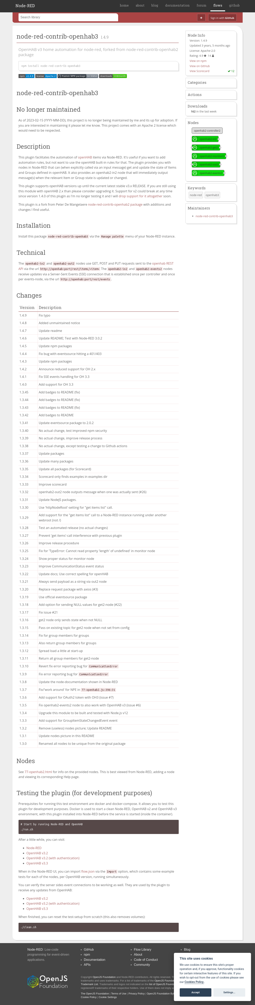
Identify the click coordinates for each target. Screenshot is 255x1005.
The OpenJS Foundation (95, 993)
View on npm (198, 61)
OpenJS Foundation (104, 977)
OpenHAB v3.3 (37, 863)
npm (87, 954)
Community (142, 964)
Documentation (94, 959)
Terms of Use (119, 993)
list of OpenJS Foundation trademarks (171, 984)
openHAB (85, 157)
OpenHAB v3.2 (37, 853)
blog (154, 5)
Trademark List (89, 984)
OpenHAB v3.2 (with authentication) (52, 858)
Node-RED (25, 5)
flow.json (88, 871)
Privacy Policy (136, 993)
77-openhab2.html (38, 772)
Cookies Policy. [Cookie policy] (194, 982)
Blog (187, 949)
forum (201, 5)
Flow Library (142, 949)
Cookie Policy (89, 997)
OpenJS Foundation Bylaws (163, 993)
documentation (177, 5)
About (138, 954)
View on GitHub (200, 66)
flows (217, 5)
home (124, 5)
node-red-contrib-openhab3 (214, 216)
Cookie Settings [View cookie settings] (108, 997)
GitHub (89, 949)
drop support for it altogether (141, 196)
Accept (195, 992)
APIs (87, 964)
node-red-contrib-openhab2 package (115, 204)
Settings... (229, 992)
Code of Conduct (146, 959)
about (140, 5)
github (234, 5)
